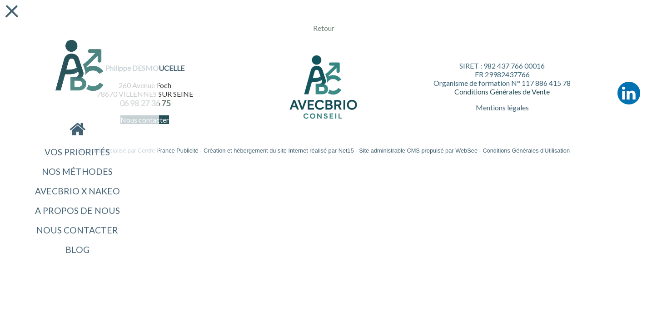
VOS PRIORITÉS (77, 152)
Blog (77, 249)
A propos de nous (77, 210)
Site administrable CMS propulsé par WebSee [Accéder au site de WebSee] (418, 150)
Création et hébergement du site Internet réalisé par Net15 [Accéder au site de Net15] (279, 150)
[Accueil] (79, 66)
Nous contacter (77, 230)
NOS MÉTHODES (77, 171)
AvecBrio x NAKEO (77, 191)
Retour (323, 28)
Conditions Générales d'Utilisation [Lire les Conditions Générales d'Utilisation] (526, 150)
